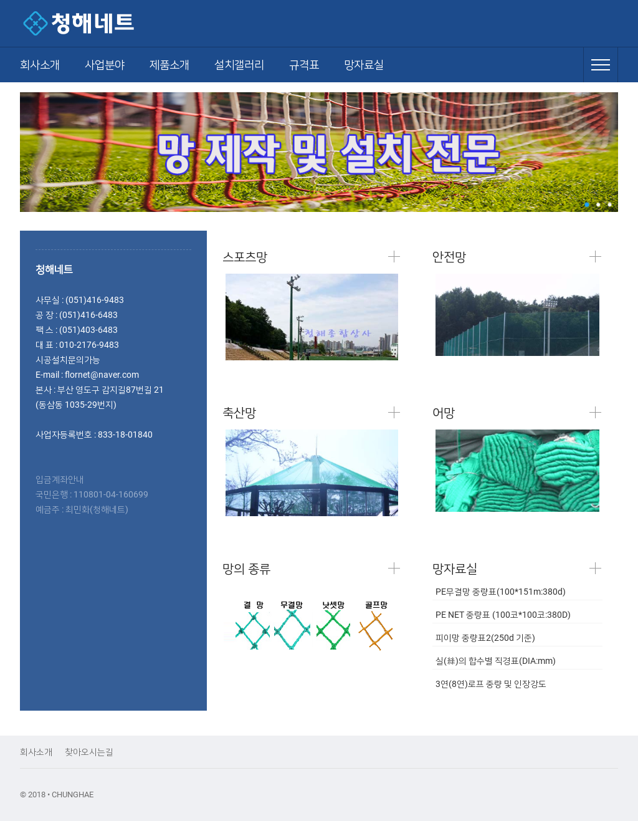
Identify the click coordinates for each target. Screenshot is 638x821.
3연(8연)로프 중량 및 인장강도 (491, 684)
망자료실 (364, 64)
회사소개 (40, 64)
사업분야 (105, 64)
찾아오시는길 (89, 752)
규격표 (304, 64)
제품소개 (169, 64)
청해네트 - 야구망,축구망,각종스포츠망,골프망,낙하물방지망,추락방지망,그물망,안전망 (107, 23)
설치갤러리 (239, 64)
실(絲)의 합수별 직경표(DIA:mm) (496, 661)
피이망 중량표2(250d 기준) (485, 638)
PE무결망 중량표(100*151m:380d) (501, 592)
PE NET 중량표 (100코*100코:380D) (503, 615)
